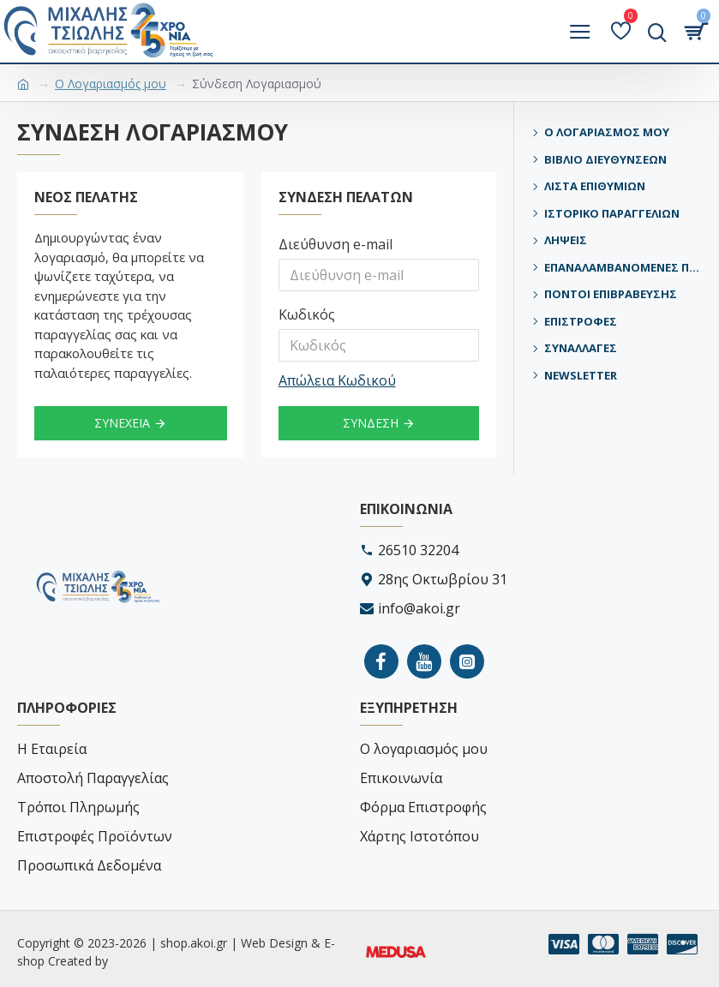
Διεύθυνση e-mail (335, 244)
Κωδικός (307, 314)
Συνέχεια (122, 423)
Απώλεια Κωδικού (337, 380)
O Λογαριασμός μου (110, 83)
